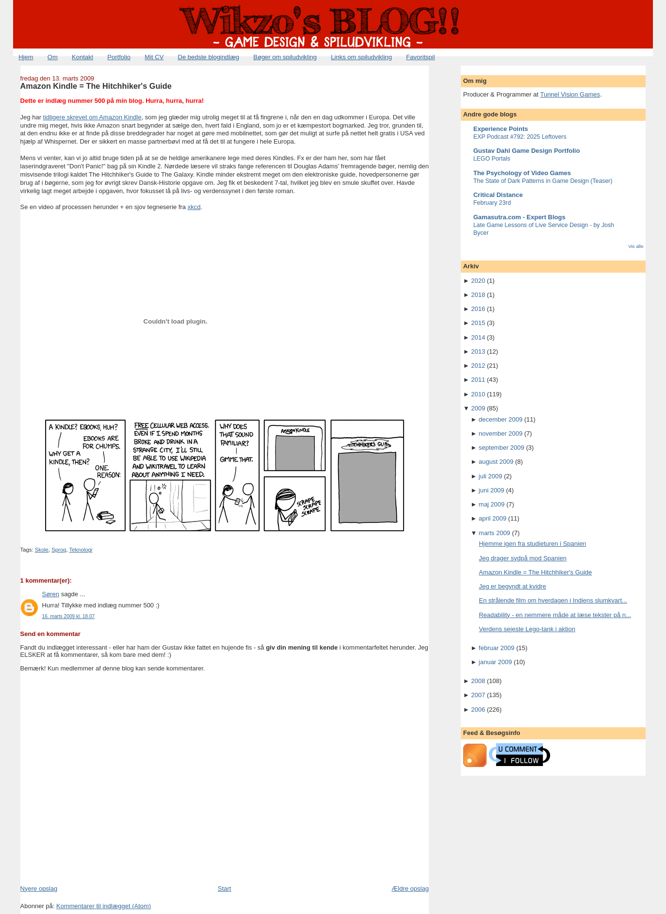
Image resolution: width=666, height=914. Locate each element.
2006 (478, 709)
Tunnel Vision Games (570, 94)
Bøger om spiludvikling (285, 57)
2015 (478, 322)
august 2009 (496, 461)
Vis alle (635, 246)
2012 (478, 365)
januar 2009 (495, 662)
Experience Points (500, 128)
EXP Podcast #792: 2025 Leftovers (520, 136)
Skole (42, 550)
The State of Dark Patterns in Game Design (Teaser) (543, 181)
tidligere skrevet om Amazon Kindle (92, 117)
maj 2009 (491, 504)
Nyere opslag (39, 888)
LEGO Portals (491, 158)
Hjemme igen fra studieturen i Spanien (532, 543)
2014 (478, 337)
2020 (478, 280)
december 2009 (500, 419)
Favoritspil (420, 57)
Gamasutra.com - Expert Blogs (519, 217)
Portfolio (118, 57)
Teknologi (81, 550)
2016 (478, 308)
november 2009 (500, 433)
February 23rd (492, 202)
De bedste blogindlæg (208, 57)
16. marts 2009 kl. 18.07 (68, 616)
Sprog (58, 550)
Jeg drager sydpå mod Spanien (523, 558)
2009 (478, 408)
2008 (478, 681)
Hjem (25, 57)
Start (224, 888)
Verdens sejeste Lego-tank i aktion (527, 629)
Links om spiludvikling (361, 57)
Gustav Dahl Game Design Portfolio (526, 150)
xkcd (194, 207)
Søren (50, 594)
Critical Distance (498, 194)
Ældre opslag (410, 888)
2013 (478, 351)
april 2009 (492, 518)
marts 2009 (494, 533)
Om (53, 57)
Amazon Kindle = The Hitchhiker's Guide (96, 86)
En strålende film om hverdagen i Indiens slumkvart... (553, 600)
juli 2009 (490, 476)
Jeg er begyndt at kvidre (512, 586)
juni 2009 (491, 490)
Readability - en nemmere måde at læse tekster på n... (555, 615)
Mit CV (154, 57)
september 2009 (501, 447)
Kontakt (82, 57)
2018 (478, 294)
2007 (478, 695)
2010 (478, 394)
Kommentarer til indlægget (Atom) (103, 906)
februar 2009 (497, 648)
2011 (478, 379)
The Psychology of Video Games (522, 173)
